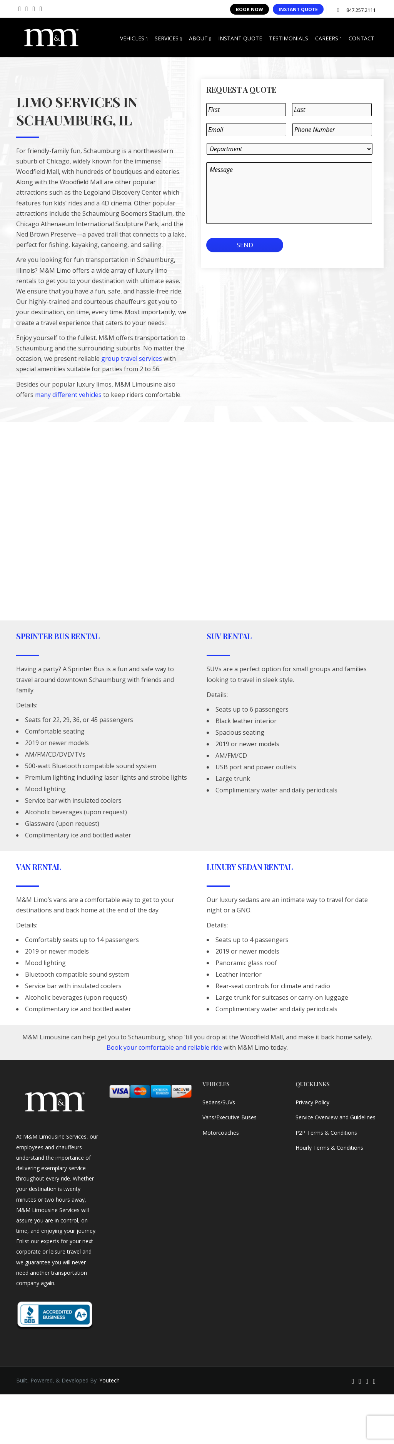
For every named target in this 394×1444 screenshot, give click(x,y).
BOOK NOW (249, 9)
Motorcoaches (220, 1132)
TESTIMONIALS (288, 38)
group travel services (131, 358)
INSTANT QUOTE (298, 9)
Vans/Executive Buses (229, 1117)
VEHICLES (134, 38)
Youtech (109, 1380)
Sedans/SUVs (218, 1102)
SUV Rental (229, 636)
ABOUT (200, 38)
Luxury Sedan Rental (249, 867)
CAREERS (328, 38)
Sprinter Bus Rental (57, 636)
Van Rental (38, 867)
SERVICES (168, 38)
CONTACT (361, 38)
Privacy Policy (312, 1102)
